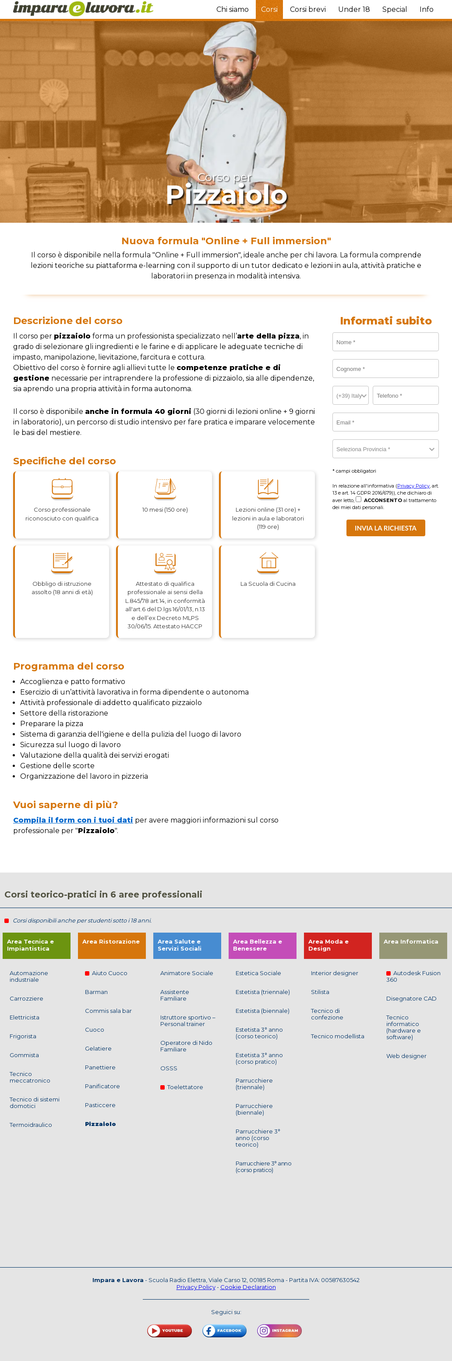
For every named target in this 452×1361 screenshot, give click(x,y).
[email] (385, 422)
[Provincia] (385, 448)
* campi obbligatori (354, 471)
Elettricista (24, 1017)
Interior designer (334, 972)
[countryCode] (350, 395)
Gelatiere (98, 1048)
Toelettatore (181, 1086)
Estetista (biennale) (263, 1010)
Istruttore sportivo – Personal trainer (187, 1020)
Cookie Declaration (248, 1286)
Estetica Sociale (258, 972)
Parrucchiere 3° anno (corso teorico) (258, 1138)
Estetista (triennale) (263, 991)
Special (394, 9)
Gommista (24, 1054)
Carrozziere (26, 998)
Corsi (269, 9)
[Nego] (358, 499)
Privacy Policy (413, 486)
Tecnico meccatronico (30, 1077)
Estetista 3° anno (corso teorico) (259, 1033)
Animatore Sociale (186, 972)
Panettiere (100, 1067)
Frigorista (23, 1036)
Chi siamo (232, 9)
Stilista (320, 991)
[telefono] (406, 395)
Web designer (406, 1055)
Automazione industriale (29, 976)
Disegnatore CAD (411, 998)
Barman (96, 991)
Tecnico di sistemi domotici (35, 1102)
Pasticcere (100, 1104)
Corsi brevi (308, 9)
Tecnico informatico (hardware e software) (403, 1027)
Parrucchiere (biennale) (254, 1109)
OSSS (168, 1068)
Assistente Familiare (174, 995)
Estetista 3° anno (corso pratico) (259, 1058)
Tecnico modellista (337, 1036)
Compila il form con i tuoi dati (73, 820)
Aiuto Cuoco (106, 972)
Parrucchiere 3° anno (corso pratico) (264, 1166)
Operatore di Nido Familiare (186, 1046)
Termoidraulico (31, 1124)
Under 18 (354, 9)
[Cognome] (385, 368)
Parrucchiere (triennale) (254, 1083)
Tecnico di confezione (327, 1014)
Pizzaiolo (100, 1123)
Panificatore (102, 1086)
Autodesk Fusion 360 (413, 976)
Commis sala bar (108, 1010)
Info (427, 9)
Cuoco (94, 1029)
